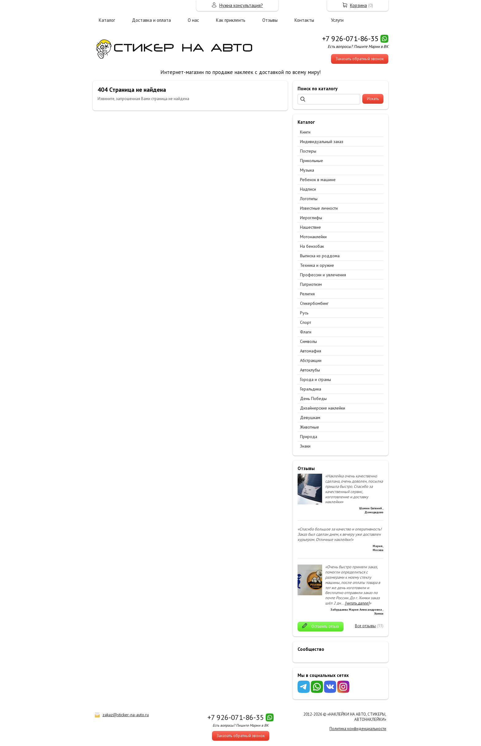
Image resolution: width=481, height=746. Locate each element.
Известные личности (319, 208)
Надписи (308, 189)
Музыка (307, 170)
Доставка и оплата (151, 20)
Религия (307, 294)
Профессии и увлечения (323, 275)
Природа (308, 436)
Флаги (305, 332)
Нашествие (310, 227)
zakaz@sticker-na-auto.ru (125, 714)
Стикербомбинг (314, 303)
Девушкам (310, 417)
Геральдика (310, 389)
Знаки (305, 446)
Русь (304, 313)
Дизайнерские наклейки (322, 408)
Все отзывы (365, 625)
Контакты (304, 20)
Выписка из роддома (320, 255)
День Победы (313, 398)
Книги (305, 132)
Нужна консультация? (241, 5)
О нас (193, 20)
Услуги (337, 20)
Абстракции (310, 360)
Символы (308, 341)
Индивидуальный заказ (321, 141)
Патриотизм (311, 284)
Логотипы (308, 198)
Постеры (308, 151)
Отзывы (270, 20)
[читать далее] (357, 603)
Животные (309, 427)
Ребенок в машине (318, 179)
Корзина (358, 5)
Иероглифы (311, 217)
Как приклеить (230, 20)
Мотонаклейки (313, 236)
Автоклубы (310, 370)
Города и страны (315, 379)
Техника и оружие (317, 265)
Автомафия (310, 351)
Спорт (305, 322)
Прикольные (311, 160)
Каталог (107, 20)
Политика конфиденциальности (357, 728)
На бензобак (312, 246)
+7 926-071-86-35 (350, 38)
